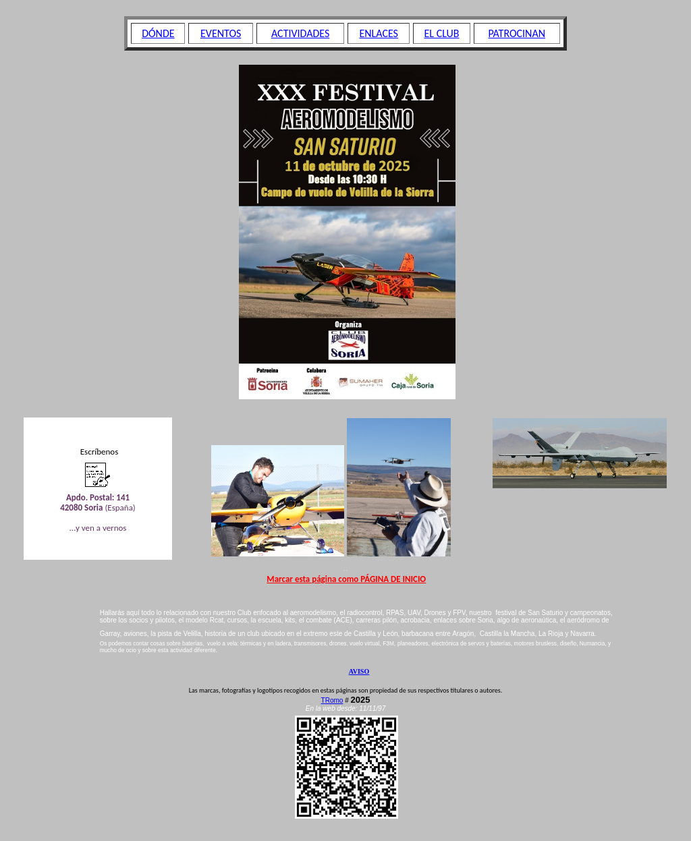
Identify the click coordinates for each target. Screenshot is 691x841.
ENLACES (378, 33)
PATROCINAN (516, 33)
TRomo (332, 700)
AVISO (359, 671)
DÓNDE (158, 33)
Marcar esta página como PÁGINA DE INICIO (346, 579)
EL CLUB (442, 33)
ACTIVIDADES (300, 33)
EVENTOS (220, 33)
